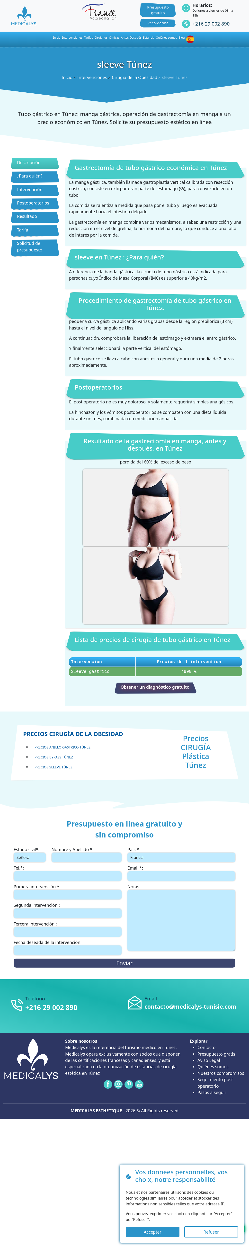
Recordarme (157, 22)
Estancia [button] (148, 38)
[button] (191, 39)
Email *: (135, 868)
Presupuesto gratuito (158, 10)
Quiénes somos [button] (166, 38)
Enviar (124, 963)
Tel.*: (19, 868)
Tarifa (22, 230)
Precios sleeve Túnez (53, 767)
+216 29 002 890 (211, 23)
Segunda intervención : (37, 905)
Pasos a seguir (211, 1092)
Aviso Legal (208, 1060)
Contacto (206, 1047)
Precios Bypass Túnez (54, 757)
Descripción (29, 162)
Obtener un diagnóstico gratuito (155, 687)
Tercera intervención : (35, 924)
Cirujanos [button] (101, 38)
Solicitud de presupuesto (29, 246)
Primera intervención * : (38, 887)
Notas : (134, 887)
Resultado (27, 216)
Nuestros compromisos (220, 1073)
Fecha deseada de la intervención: (47, 942)
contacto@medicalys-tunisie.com (190, 1006)
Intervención (30, 189)
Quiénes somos (212, 1066)
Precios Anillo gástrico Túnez (62, 747)
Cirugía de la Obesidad (134, 77)
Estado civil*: (26, 849)
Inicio (67, 77)
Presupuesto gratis (216, 1054)
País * (133, 849)
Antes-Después (131, 38)
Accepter (152, 1232)
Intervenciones (72, 38)
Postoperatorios (33, 203)
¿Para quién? (29, 176)
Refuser (211, 1232)
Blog (181, 38)
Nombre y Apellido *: (72, 849)
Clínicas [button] (114, 38)
